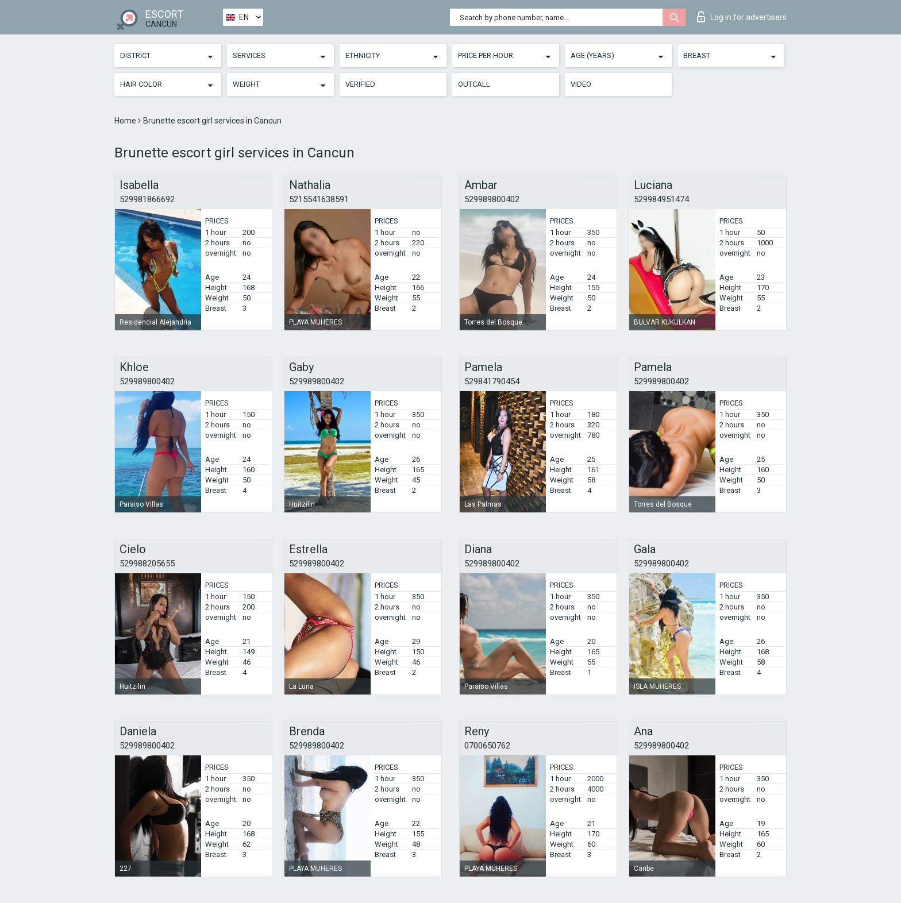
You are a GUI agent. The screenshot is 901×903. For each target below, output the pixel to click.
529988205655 (147, 563)
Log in (742, 16)
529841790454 (491, 381)
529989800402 (491, 199)
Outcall (474, 84)
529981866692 (147, 199)
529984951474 (661, 199)
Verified (360, 84)
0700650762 (487, 745)
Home (126, 120)
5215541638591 (319, 199)
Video (581, 84)
